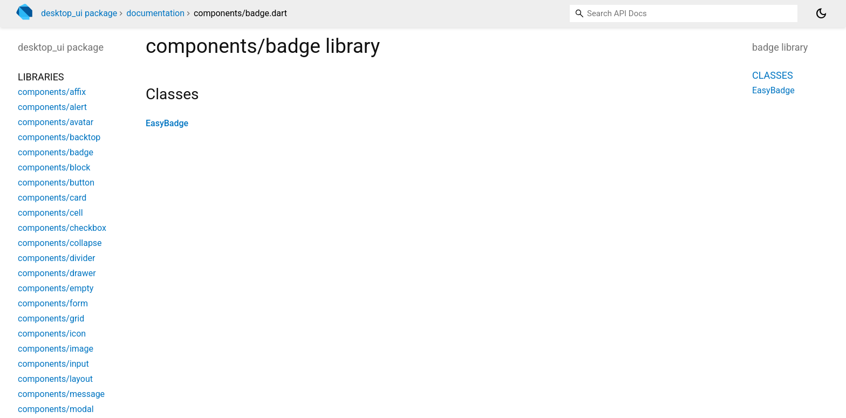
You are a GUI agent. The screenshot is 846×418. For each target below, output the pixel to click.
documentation (155, 13)
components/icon (52, 333)
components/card (52, 198)
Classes (772, 75)
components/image (55, 349)
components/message (61, 394)
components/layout (55, 379)
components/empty (55, 288)
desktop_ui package (79, 13)
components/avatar (55, 122)
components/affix (52, 92)
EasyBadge (167, 123)
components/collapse (60, 243)
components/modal (56, 409)
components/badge (55, 152)
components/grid (51, 318)
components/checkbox (62, 228)
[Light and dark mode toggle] (821, 13)
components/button (56, 182)
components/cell (50, 213)
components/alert (52, 107)
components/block (54, 167)
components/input (53, 364)
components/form (53, 303)
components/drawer (57, 273)
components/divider (56, 258)
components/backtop (59, 137)
